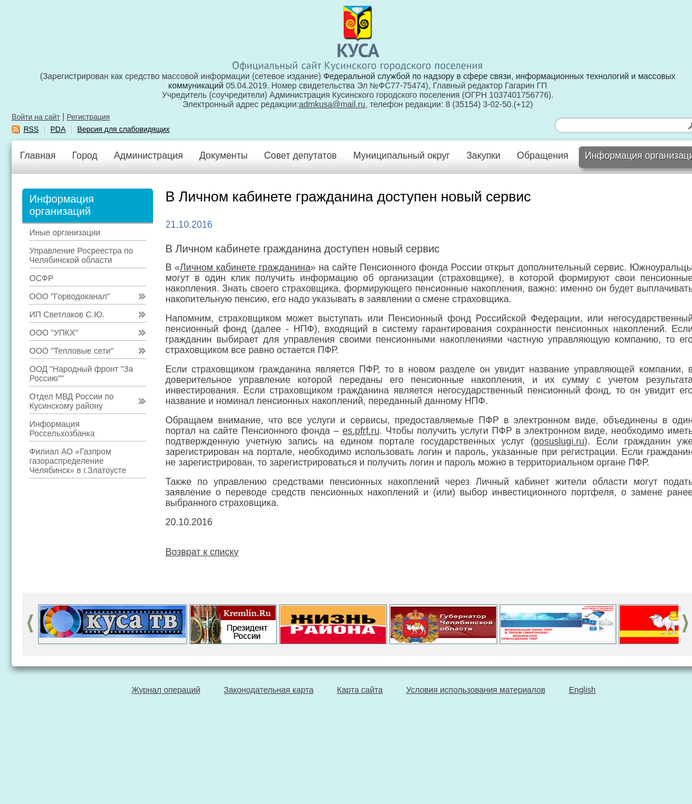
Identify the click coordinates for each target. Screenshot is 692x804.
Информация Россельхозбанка (61, 428)
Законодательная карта (269, 689)
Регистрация (88, 117)
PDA (58, 129)
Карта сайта (360, 689)
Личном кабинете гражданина (245, 267)
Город (84, 155)
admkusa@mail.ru (332, 104)
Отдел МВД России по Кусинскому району (71, 401)
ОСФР (41, 278)
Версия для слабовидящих (123, 129)
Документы (223, 155)
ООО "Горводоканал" (69, 296)
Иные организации (64, 232)
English (582, 689)
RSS (31, 129)
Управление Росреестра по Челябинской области (81, 255)
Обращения (542, 155)
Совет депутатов (300, 155)
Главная (38, 155)
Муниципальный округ (401, 155)
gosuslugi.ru (559, 441)
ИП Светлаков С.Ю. (66, 314)
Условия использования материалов (475, 689)
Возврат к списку (202, 552)
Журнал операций (165, 689)
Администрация (148, 155)
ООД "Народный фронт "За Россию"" (81, 373)
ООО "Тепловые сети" (71, 350)
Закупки (483, 155)
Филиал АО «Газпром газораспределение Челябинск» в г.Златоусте (77, 461)
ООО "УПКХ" (53, 332)
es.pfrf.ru (360, 431)
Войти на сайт (36, 117)
